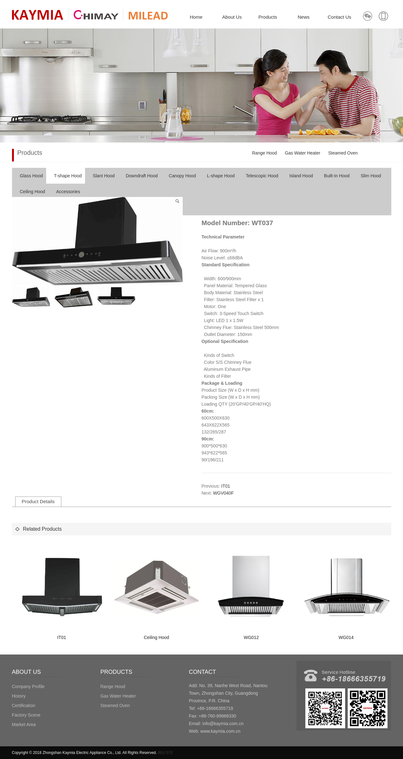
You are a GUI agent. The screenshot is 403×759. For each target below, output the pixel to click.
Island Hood (301, 175)
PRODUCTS (116, 672)
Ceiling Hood (32, 191)
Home (196, 17)
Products (268, 17)
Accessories (68, 191)
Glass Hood (31, 175)
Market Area (24, 724)
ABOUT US (26, 672)
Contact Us (339, 17)
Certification (23, 705)
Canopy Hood (182, 175)
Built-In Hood (337, 175)
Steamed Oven (342, 152)
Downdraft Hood (142, 175)
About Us (232, 17)
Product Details (38, 501)
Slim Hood (371, 175)
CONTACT (202, 672)
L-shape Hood (221, 175)
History (19, 696)
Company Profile (28, 686)
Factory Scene (26, 715)
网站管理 (165, 752)
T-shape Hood (68, 175)
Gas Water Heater (302, 152)
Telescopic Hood (262, 175)
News (304, 17)
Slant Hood (104, 175)
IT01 (225, 486)
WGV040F (223, 493)
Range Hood (264, 152)
